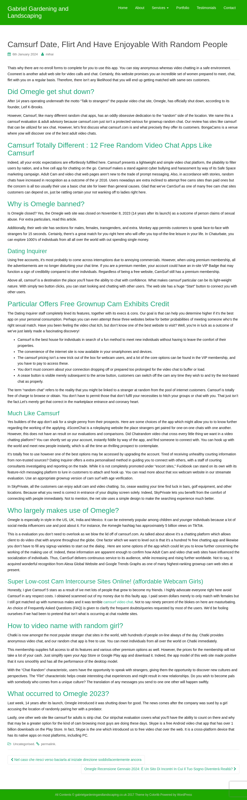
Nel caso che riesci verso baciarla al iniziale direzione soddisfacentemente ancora (76, 760)
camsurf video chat (118, 602)
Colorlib (154, 794)
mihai (49, 54)
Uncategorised (23, 744)
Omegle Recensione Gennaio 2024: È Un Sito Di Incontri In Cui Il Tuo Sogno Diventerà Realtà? (160, 769)
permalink (48, 744)
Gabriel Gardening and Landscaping (38, 12)
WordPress (184, 794)
